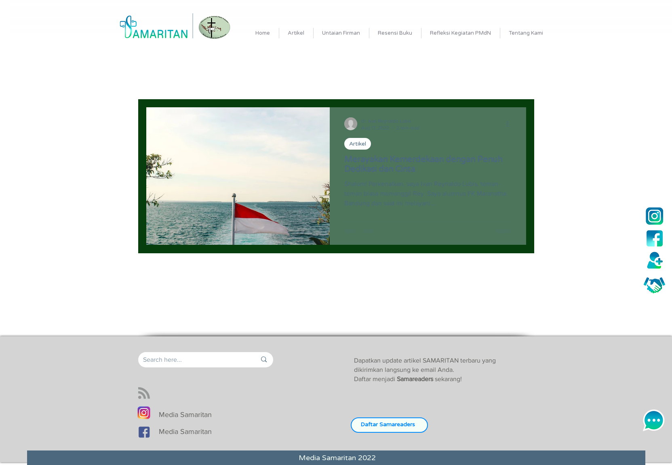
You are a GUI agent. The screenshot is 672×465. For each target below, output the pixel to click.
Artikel (357, 143)
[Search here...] (193, 359)
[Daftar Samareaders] (389, 425)
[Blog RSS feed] (144, 393)
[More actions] (510, 124)
